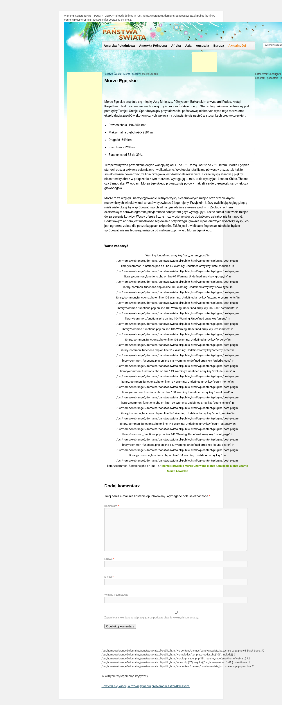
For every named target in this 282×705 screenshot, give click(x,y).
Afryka (176, 45)
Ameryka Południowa (119, 45)
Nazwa (109, 558)
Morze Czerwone (195, 465)
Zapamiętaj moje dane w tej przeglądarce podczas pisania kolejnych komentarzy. (151, 617)
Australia (202, 45)
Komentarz (111, 506)
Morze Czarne (239, 465)
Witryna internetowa (116, 594)
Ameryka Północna (153, 45)
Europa (218, 45)
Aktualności (237, 45)
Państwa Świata (112, 74)
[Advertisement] (84, 138)
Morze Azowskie (177, 471)
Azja (188, 45)
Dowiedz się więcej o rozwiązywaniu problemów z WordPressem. (146, 686)
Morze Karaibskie (218, 465)
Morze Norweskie (173, 465)
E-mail (109, 576)
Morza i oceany (131, 74)
